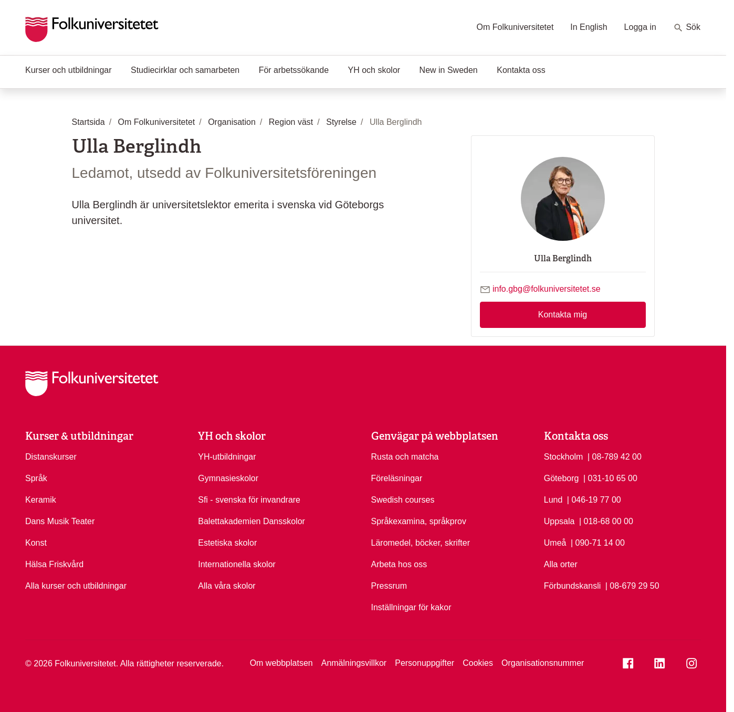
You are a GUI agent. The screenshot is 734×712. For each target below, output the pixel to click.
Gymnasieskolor (228, 478)
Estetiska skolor (227, 542)
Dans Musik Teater (60, 521)
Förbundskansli (572, 585)
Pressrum (389, 585)
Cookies (478, 662)
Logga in (640, 27)
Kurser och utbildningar (68, 70)
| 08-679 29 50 (632, 585)
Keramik (40, 499)
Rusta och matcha (405, 456)
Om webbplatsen (281, 662)
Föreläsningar (397, 478)
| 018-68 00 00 (606, 520)
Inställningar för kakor (411, 607)
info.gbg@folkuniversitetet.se (546, 288)
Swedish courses (403, 499)
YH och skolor (374, 70)
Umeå (555, 542)
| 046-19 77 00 (594, 499)
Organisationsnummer (542, 662)
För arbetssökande (294, 70)
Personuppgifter (424, 662)
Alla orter (561, 564)
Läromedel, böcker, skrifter (420, 542)
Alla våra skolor (226, 585)
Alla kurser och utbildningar (76, 585)
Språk (36, 478)
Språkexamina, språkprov (418, 521)
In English (588, 27)
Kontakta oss (521, 70)
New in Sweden (449, 70)
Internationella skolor (237, 564)
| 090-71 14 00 (598, 542)
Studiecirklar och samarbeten (185, 70)
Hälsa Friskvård (54, 564)
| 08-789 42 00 (615, 456)
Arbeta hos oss (399, 564)
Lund (553, 499)
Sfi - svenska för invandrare (249, 499)
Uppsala (559, 521)
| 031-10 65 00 (610, 477)
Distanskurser (51, 456)
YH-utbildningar (227, 456)
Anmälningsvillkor (354, 662)
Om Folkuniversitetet (515, 27)
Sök (686, 28)
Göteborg (561, 478)
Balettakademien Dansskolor (251, 521)
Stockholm (563, 456)
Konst (36, 542)
